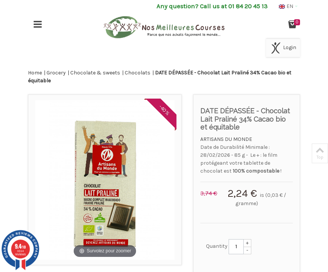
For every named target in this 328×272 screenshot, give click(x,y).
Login (283, 48)
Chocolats (137, 73)
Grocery (56, 73)
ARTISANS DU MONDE (226, 139)
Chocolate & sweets (95, 73)
